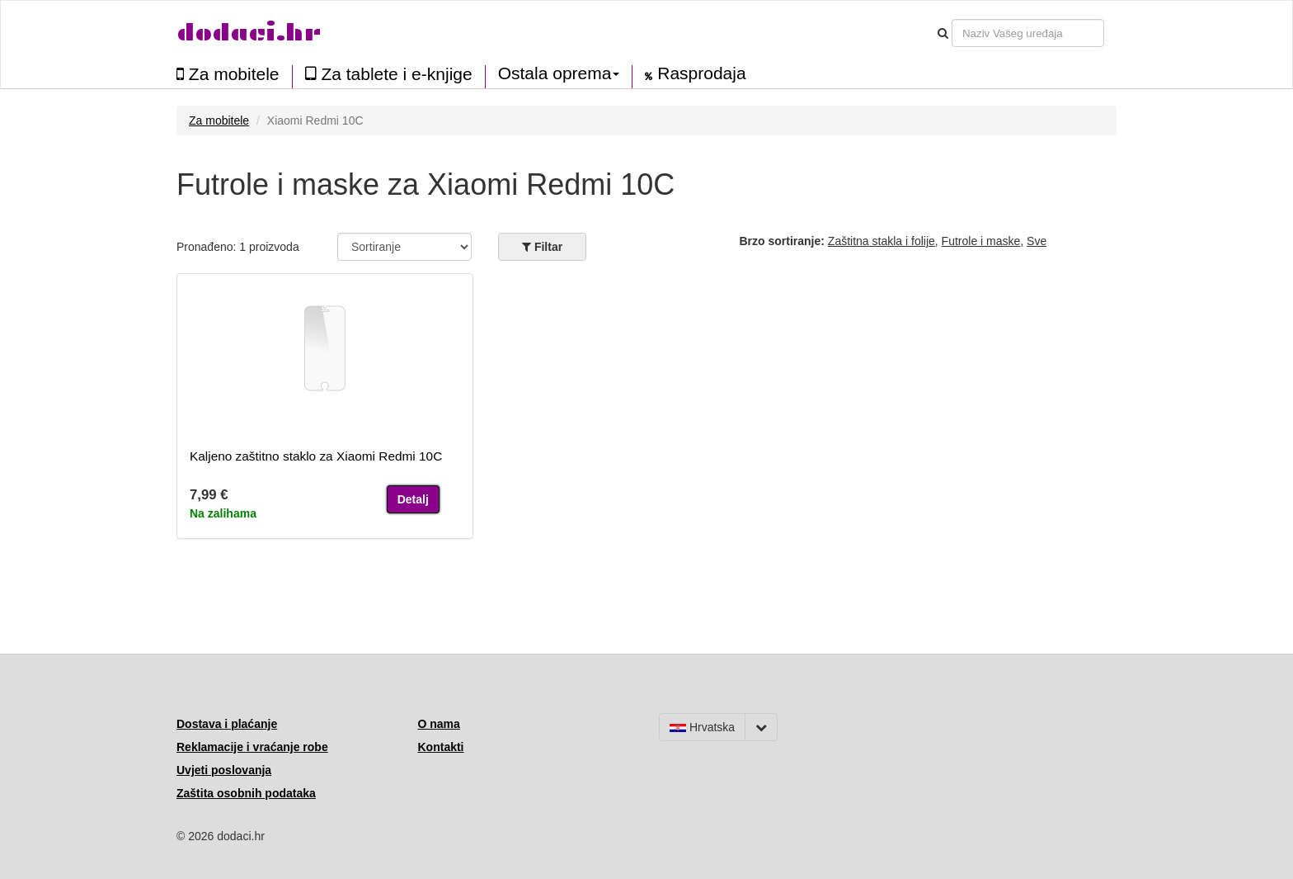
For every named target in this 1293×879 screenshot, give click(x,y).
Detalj (413, 499)
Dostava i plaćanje (226, 723)
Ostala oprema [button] (559, 73)
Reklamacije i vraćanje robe (252, 747)
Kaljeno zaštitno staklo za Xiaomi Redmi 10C (316, 456)
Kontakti (441, 747)
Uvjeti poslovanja (223, 770)
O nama (439, 723)
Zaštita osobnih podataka (246, 793)
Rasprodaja (695, 73)
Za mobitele (228, 74)
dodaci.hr (249, 32)
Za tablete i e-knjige (389, 74)
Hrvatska (702, 727)
